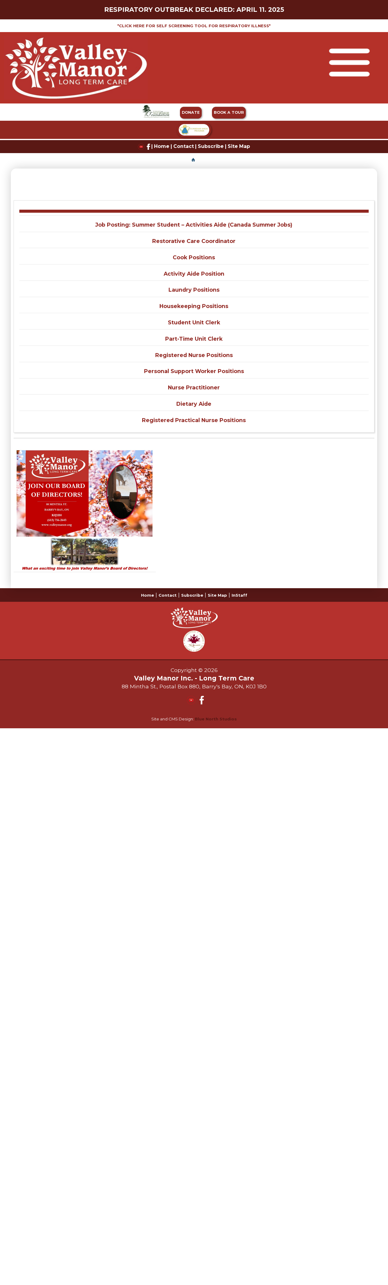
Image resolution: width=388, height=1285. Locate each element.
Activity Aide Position (194, 273)
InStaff (239, 595)
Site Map (239, 146)
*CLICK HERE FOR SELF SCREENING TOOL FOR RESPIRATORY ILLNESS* (194, 25)
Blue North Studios (216, 718)
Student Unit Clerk (194, 322)
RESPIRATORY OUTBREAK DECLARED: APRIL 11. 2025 (194, 9)
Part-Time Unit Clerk (194, 339)
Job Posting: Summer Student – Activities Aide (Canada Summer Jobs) (193, 224)
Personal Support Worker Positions (194, 371)
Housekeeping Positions (193, 306)
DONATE (191, 112)
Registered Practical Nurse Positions (194, 420)
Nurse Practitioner (194, 387)
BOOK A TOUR (229, 112)
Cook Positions (194, 257)
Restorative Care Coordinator (194, 241)
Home (161, 146)
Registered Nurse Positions (194, 355)
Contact (183, 146)
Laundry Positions (194, 290)
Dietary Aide (193, 404)
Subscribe (211, 146)
